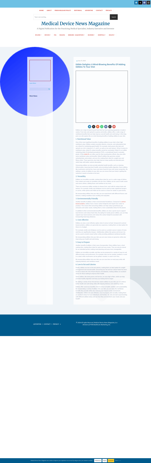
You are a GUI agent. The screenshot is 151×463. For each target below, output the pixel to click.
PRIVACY (109, 10)
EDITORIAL (78, 10)
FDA (55, 35)
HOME (41, 10)
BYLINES (38, 35)
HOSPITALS (102, 35)
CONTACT (99, 10)
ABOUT (49, 10)
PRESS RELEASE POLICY (63, 10)
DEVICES (48, 35)
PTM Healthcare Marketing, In (100, 299)
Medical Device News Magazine (75, 23)
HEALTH (112, 35)
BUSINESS (91, 35)
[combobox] (71, 17)
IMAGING (62, 35)
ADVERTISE (89, 10)
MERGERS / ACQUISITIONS (76, 35)
